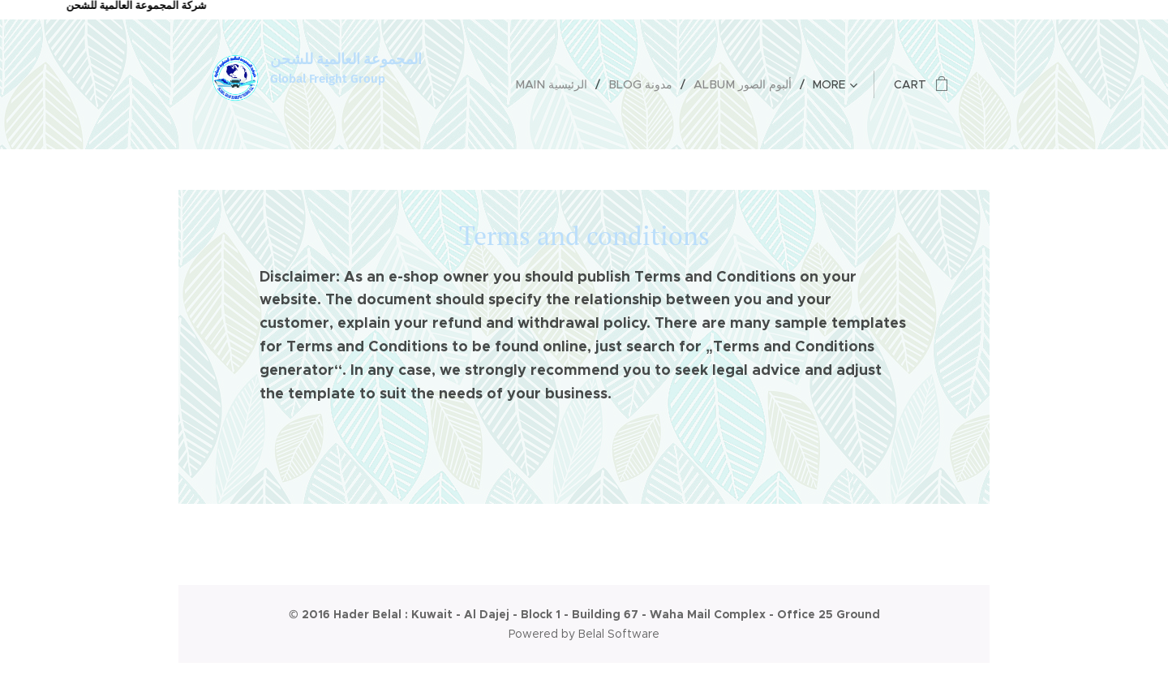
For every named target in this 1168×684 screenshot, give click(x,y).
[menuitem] (559, 84)
